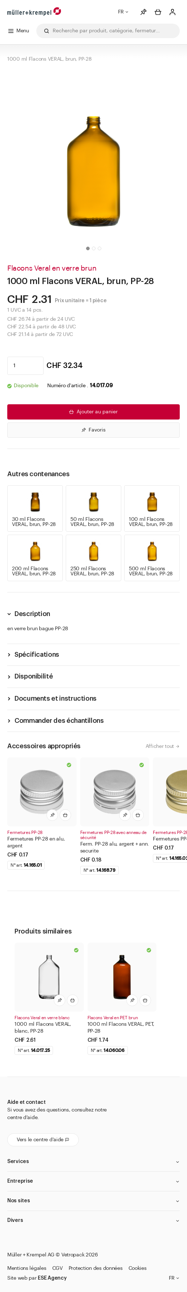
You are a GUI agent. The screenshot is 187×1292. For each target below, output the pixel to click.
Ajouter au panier (93, 412)
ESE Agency (52, 1278)
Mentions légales (26, 1268)
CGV (57, 1268)
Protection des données (96, 1268)
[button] (88, 248)
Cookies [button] (138, 1268)
